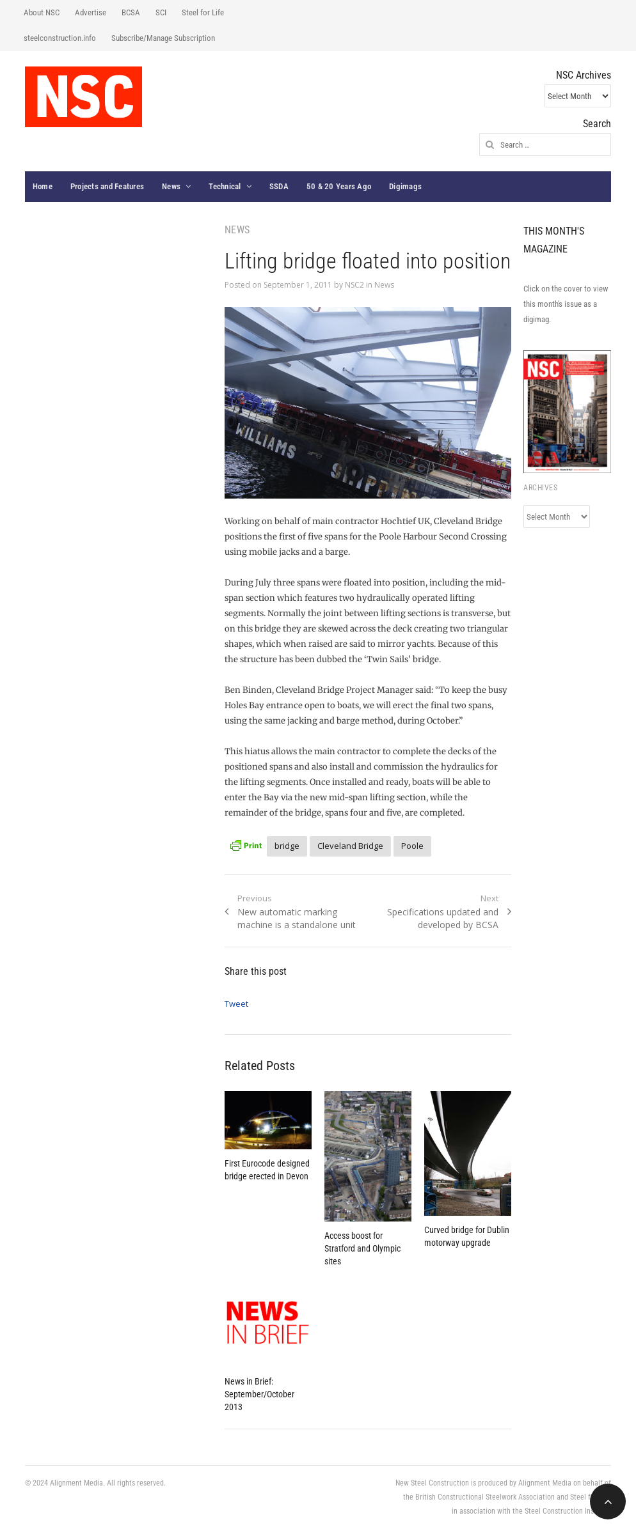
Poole (412, 845)
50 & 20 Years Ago (338, 186)
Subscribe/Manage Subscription (163, 38)
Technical (225, 186)
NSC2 (354, 284)
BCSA (131, 12)
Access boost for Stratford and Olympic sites (362, 1248)
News (171, 186)
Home (42, 186)
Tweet (236, 1003)
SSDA (279, 186)
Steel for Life (203, 12)
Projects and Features (107, 186)
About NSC (42, 12)
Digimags (405, 186)
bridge (286, 845)
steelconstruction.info (60, 38)
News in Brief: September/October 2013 (259, 1394)
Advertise (90, 12)
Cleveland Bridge (350, 845)
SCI (160, 12)
